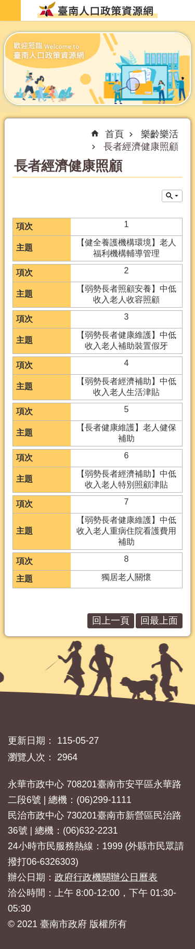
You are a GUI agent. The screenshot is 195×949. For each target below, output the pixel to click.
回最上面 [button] (159, 620)
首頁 (114, 134)
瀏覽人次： (31, 757)
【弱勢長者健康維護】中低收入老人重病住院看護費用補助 (126, 531)
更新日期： (31, 740)
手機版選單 (10, 10)
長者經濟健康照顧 (140, 146)
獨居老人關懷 (126, 577)
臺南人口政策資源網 (97, 9)
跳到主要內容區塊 (5, 5)
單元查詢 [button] (172, 196)
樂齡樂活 (159, 134)
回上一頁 (110, 620)
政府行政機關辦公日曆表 (106, 877)
